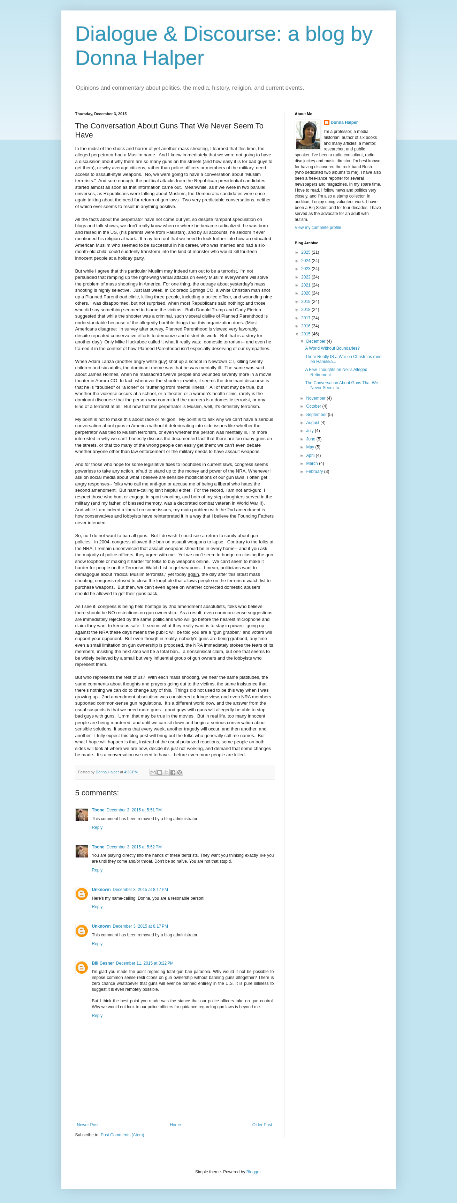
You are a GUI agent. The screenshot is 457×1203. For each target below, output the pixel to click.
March (312, 463)
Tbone (98, 810)
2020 (306, 293)
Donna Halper (344, 122)
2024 (306, 260)
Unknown (101, 889)
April (310, 455)
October (314, 406)
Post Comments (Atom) (122, 1135)
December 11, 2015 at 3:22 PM (145, 963)
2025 (306, 252)
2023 (306, 268)
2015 (306, 334)
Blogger (253, 1171)
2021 (306, 285)
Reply (97, 827)
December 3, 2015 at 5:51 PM (134, 810)
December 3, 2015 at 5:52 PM (134, 847)
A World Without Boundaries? (332, 348)
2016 (306, 326)
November (316, 398)
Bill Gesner (103, 963)
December (316, 341)
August (313, 422)
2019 (306, 301)
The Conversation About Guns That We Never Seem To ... (341, 385)
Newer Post (88, 1124)
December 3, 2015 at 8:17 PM (140, 889)
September (317, 414)
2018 (306, 309)
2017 (306, 317)
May (310, 447)
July (310, 430)
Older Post (262, 1124)
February (315, 471)
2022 (306, 277)
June (311, 439)
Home (175, 1124)
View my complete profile (318, 227)
